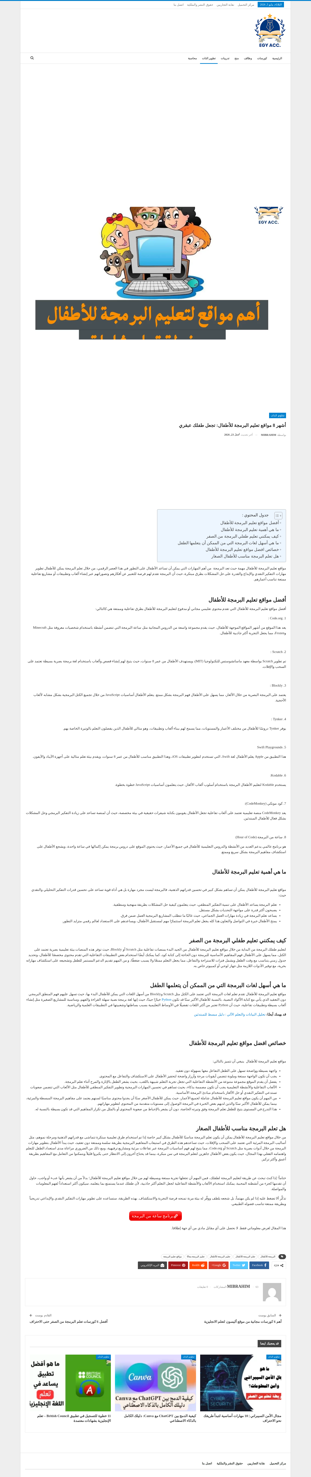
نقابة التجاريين (225, 4)
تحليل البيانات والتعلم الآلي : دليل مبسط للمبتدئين (229, 1014)
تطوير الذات (209, 58)
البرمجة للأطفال (268, 1256)
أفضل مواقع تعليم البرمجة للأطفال (249, 522)
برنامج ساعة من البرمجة (153, 1216)
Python (167, 999)
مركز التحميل (246, 4)
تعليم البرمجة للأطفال (220, 1256)
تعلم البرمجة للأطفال (245, 1256)
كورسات (262, 58)
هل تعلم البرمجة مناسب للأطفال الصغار (244, 556)
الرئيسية (277, 58)
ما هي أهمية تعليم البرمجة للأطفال (249, 529)
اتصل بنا (179, 4)
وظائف (248, 58)
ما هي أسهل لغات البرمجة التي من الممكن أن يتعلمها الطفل (228, 543)
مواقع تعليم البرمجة (172, 1256)
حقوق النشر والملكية (200, 4)
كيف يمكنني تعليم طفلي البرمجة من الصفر (242, 536)
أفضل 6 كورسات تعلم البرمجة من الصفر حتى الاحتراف (68, 1321)
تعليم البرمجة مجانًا (196, 1256)
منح (237, 58)
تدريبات (225, 58)
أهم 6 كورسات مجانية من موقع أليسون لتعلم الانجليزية (243, 1321)
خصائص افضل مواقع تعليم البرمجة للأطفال (242, 549)
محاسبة (192, 58)
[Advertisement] (155, 98)
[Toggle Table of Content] (276, 516)
